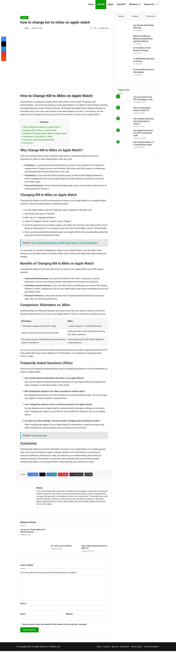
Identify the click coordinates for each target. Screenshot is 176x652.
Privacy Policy (136, 647)
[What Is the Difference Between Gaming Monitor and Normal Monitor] (125, 39)
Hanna (27, 28)
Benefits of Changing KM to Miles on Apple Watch (44, 133)
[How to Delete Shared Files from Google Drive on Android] (125, 122)
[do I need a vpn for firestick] (64, 536)
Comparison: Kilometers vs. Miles (37, 136)
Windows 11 (134, 4)
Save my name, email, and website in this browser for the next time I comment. (54, 624)
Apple (110, 4)
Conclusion (27, 143)
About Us (115, 647)
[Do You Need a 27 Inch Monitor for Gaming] (125, 51)
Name (23, 603)
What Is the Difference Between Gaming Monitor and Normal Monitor (143, 38)
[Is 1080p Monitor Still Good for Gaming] (125, 62)
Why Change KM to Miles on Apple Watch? (41, 127)
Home (91, 4)
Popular (135, 16)
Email (23, 614)
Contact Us (149, 4)
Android (100, 4)
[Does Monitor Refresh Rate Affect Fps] (125, 28)
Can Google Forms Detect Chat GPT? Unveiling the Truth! (143, 133)
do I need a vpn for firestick (61, 546)
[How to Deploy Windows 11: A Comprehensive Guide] (125, 145)
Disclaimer (125, 647)
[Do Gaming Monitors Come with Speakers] (125, 73)
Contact (106, 647)
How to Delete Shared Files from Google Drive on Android (143, 121)
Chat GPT (121, 4)
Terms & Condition (151, 647)
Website (69, 614)
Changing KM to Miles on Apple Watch (39, 130)
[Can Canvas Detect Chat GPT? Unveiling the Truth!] (125, 100)
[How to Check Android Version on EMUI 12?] (94, 536)
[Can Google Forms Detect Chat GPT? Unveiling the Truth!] (125, 134)
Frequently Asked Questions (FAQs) (38, 140)
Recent (121, 16)
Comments (150, 16)
